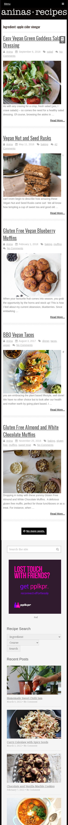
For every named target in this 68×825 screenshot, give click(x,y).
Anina (9, 51)
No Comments (15, 248)
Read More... (57, 120)
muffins (57, 244)
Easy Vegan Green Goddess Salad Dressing (33, 41)
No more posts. (34, 531)
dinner (45, 341)
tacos (54, 341)
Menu (7, 3)
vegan (6, 345)
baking (44, 144)
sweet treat (24, 445)
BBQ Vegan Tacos (18, 334)
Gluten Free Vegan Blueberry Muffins (29, 234)
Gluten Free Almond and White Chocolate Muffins (31, 430)
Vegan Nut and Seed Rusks (27, 138)
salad (50, 51)
